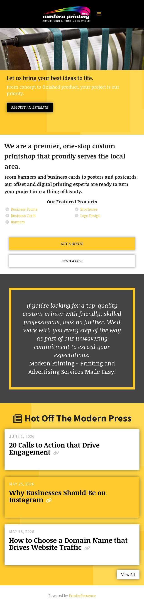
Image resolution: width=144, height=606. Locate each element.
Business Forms (24, 209)
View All (128, 574)
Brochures (89, 209)
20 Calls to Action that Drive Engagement (54, 448)
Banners (18, 222)
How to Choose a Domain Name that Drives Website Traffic (68, 543)
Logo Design (90, 215)
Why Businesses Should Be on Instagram (57, 496)
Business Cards (23, 215)
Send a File (72, 260)
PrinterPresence (82, 595)
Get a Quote (72, 243)
